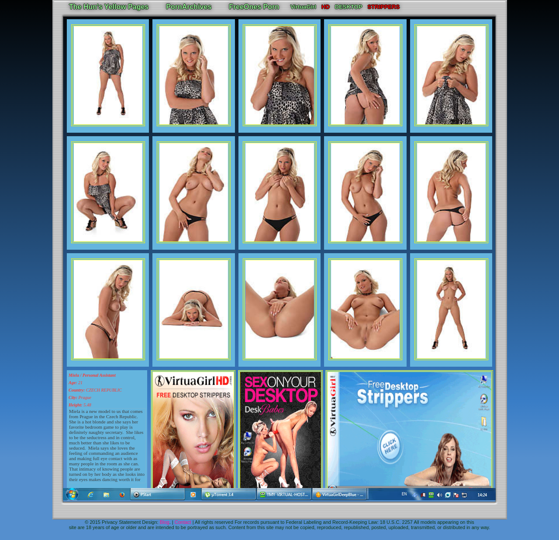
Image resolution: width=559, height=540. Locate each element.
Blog (164, 522)
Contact (183, 522)
